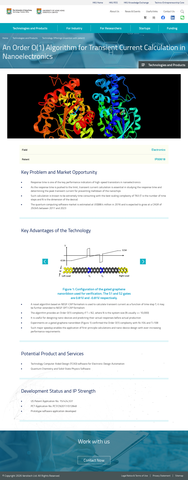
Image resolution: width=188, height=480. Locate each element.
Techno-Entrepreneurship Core (169, 2)
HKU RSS (113, 2)
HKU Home (98, 2)
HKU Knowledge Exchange (136, 2)
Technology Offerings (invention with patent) (63, 37)
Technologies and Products (25, 37)
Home (5, 37)
